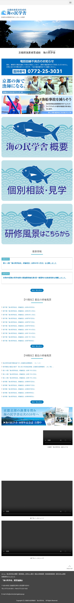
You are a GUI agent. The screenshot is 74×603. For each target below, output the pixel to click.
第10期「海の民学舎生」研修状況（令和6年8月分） (19, 396)
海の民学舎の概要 (12, 574)
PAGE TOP (70, 567)
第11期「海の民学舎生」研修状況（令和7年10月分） (19, 326)
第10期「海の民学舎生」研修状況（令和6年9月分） (19, 393)
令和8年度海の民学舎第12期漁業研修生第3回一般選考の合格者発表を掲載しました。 (35, 278)
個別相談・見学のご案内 (26, 574)
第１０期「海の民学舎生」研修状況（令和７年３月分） (20, 370)
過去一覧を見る (37, 290)
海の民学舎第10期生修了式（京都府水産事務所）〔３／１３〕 (22, 363)
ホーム (3, 574)
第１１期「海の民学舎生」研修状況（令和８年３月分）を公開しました (29, 263)
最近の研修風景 (39, 574)
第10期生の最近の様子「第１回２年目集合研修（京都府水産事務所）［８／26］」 (28, 367)
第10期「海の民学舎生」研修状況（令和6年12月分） (19, 381)
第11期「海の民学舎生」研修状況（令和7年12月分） (19, 318)
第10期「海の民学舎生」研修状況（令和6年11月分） (19, 385)
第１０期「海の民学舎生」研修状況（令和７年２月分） (20, 374)
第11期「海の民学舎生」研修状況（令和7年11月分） (19, 322)
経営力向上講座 (60, 574)
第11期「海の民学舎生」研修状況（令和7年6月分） (19, 341)
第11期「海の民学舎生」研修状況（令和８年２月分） (19, 311)
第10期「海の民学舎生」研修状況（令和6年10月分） (19, 389)
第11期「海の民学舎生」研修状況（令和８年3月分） (19, 307)
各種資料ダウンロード (8, 576)
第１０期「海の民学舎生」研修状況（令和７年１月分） (20, 378)
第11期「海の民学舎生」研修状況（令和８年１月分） (19, 314)
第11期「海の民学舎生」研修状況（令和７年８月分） (19, 333)
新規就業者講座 (50, 574)
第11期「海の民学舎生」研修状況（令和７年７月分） (19, 337)
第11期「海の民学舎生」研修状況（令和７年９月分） (19, 329)
